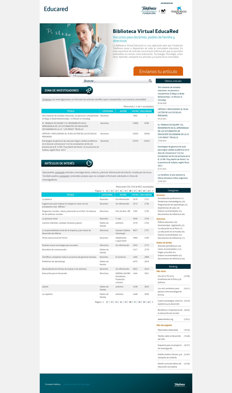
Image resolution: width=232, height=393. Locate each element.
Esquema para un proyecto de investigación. (170, 347)
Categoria (107, 111)
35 (125, 190)
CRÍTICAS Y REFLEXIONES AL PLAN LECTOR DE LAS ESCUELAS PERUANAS (173, 112)
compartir (60, 172)
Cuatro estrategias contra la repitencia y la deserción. (170, 302)
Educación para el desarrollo (54, 273)
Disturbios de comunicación (54, 249)
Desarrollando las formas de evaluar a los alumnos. (64, 268)
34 (121, 190)
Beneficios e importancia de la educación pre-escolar (170, 311)
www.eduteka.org (165, 319)
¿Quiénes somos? (71, 384)
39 (144, 190)
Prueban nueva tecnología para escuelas (60, 245)
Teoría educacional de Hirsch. (55, 237)
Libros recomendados (167, 248)
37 (135, 190)
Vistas (135, 111)
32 (112, 190)
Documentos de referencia (169, 214)
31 (107, 190)
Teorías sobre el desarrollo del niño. (169, 337)
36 (130, 190)
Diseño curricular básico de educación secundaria (169, 365)
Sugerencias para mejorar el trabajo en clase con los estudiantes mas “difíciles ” (65, 205)
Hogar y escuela (165, 252)
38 (139, 190)
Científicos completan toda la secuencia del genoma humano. (69, 256)
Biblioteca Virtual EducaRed (145, 30)
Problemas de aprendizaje (53, 261)
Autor (123, 111)
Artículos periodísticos (167, 245)
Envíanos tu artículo (158, 71)
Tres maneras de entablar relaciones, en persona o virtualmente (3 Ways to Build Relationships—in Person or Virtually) (171, 93)
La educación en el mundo (169, 231)
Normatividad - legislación (169, 225)
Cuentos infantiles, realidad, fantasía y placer (62, 222)
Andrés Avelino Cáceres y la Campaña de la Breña (170, 356)
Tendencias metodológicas (169, 201)
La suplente (47, 293)
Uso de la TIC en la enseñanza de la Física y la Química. (169, 279)
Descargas (146, 111)
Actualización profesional (169, 198)
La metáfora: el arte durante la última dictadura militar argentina (173, 176)
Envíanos (46, 99)
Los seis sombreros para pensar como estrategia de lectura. (170, 291)
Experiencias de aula (167, 207)
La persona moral (50, 218)
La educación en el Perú (168, 228)
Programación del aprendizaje (171, 204)
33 (116, 190)
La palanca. (47, 199)
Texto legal (85, 384)
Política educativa (166, 221)
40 (148, 190)
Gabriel (45, 286)
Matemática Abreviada (168, 329)
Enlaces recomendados (168, 210)
